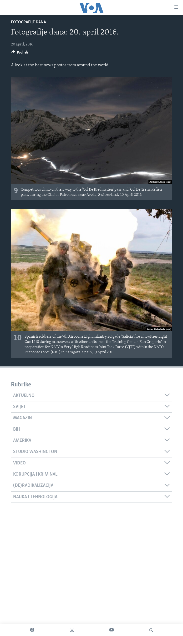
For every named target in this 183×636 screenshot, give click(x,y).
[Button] (19, 53)
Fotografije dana (28, 22)
